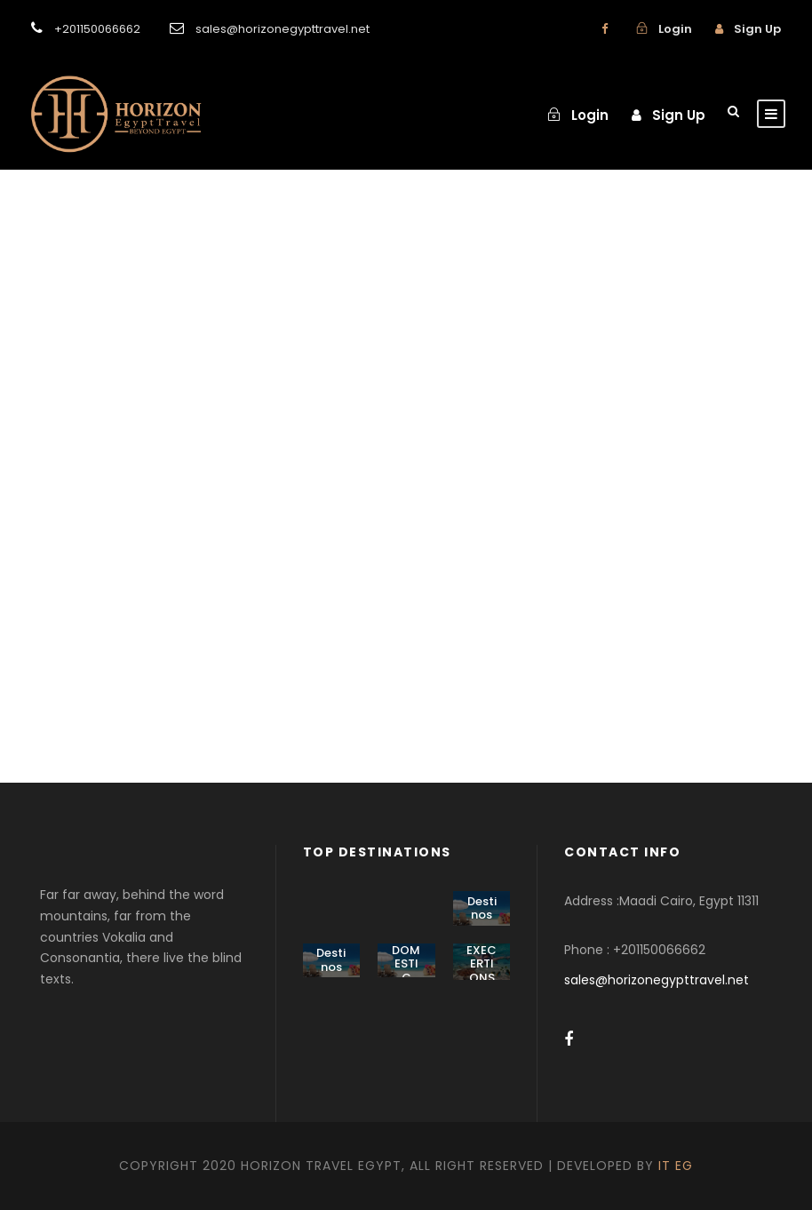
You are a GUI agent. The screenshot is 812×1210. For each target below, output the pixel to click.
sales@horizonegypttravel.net (656, 980)
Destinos (482, 908)
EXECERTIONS (481, 964)
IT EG (675, 1165)
